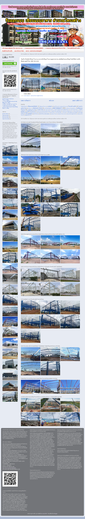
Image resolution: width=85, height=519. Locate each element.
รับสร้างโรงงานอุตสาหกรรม (67, 111)
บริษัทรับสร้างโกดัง (37, 108)
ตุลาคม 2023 (5, 113)
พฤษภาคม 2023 (5, 118)
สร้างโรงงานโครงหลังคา (45, 113)
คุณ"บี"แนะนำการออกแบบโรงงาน (60, 106)
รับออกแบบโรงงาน (33, 112)
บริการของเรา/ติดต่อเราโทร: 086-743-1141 (12, 48)
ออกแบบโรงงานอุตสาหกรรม (37, 95)
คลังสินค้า (50, 106)
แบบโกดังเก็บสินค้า (47, 108)
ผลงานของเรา (27, 95)
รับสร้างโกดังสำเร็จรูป (74, 109)
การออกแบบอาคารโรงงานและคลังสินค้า (34, 48)
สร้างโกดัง (64, 112)
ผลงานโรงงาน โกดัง (19, 51)
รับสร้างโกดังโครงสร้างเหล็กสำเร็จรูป (61, 109)
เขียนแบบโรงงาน (43, 106)
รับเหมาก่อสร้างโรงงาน (77, 111)
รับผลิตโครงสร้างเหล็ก (7, 51)
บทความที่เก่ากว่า (77, 100)
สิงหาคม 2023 (5, 117)
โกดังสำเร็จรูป (23, 106)
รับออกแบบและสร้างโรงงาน (43, 112)
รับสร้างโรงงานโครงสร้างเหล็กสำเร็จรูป (43, 111)
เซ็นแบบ (29, 108)
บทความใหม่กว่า (26, 100)
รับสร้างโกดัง (40, 109)
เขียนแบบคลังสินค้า (33, 106)
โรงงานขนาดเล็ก (58, 112)
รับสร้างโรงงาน (31, 111)
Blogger (55, 513)
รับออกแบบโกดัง (24, 112)
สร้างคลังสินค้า (29, 113)
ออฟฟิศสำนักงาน (27, 115)
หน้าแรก (51, 100)
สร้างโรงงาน (36, 113)
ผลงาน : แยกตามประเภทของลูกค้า (34, 51)
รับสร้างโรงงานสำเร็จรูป (56, 111)
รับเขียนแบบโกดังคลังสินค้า (70, 108)
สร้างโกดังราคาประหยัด (72, 112)
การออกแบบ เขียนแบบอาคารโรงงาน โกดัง (55, 48)
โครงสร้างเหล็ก (72, 106)
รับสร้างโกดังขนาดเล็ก (49, 109)
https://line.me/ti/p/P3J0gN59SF (9, 467)
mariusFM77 (44, 513)
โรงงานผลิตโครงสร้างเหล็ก (73, 48)
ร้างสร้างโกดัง (51, 112)
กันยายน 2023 (5, 115)
